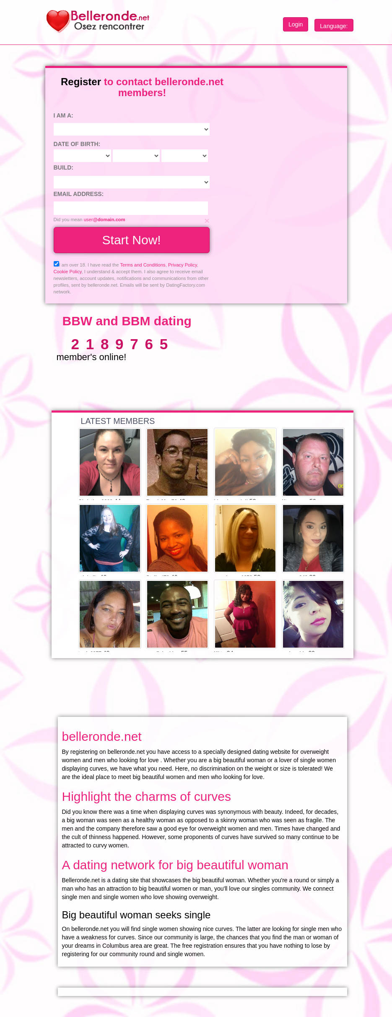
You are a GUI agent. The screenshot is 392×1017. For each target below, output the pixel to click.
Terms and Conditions (142, 264)
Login (295, 24)
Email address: (79, 194)
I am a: (63, 115)
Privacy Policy (182, 264)
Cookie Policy (68, 271)
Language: (334, 26)
